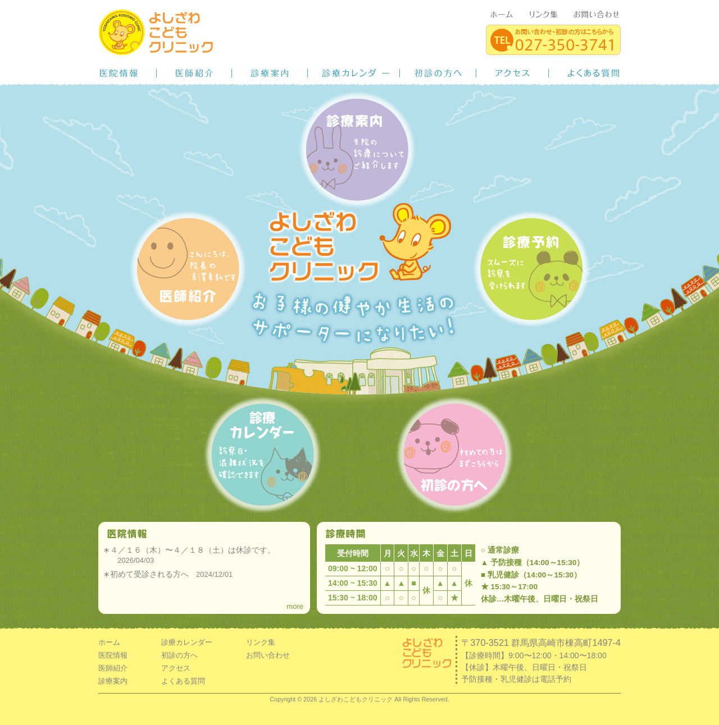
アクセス (512, 73)
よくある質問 (585, 73)
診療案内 (270, 73)
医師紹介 (194, 73)
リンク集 (260, 642)
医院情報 (127, 73)
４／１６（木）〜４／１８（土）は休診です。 (192, 549)
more (294, 606)
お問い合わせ (268, 655)
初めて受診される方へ (149, 574)
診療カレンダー (354, 73)
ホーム (109, 642)
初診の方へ (438, 73)
